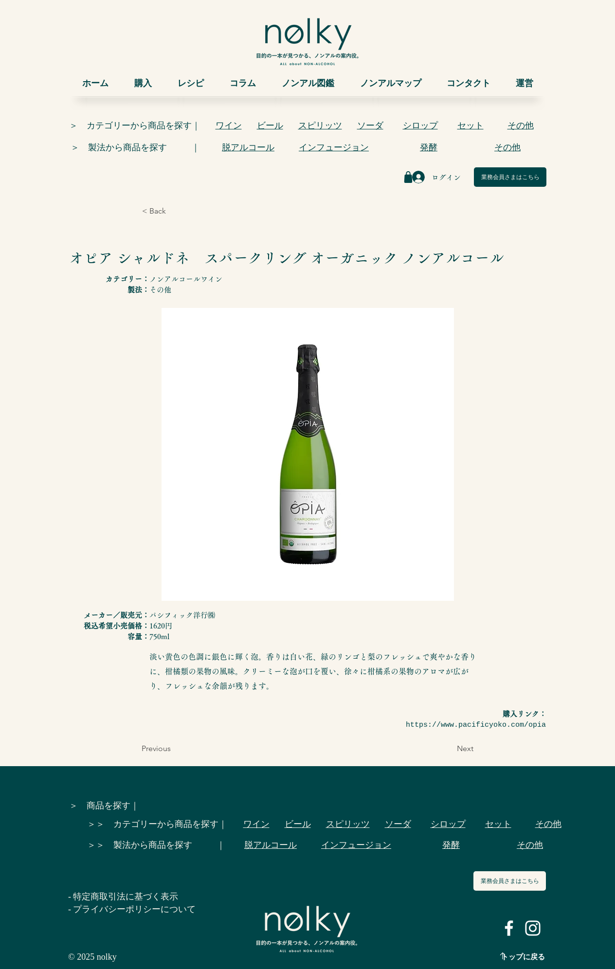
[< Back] (174, 211)
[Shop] (408, 177)
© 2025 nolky (92, 957)
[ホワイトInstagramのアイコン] (533, 928)
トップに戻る (523, 957)
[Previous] (174, 748)
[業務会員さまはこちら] (510, 177)
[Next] (449, 748)
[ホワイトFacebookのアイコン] (509, 928)
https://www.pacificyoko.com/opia (476, 725)
